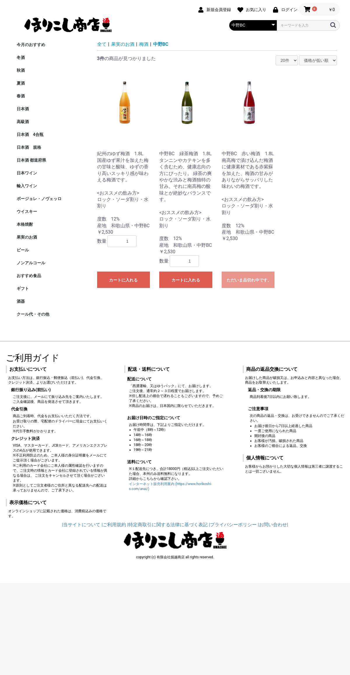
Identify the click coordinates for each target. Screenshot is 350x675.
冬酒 (21, 57)
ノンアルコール (31, 262)
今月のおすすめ (31, 44)
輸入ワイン (27, 185)
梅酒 (143, 44)
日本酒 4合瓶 (30, 134)
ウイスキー (27, 211)
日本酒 (23, 108)
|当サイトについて (81, 524)
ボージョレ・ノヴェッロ (39, 198)
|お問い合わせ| (273, 524)
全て (101, 44)
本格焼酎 (25, 224)
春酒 (21, 96)
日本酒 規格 (29, 147)
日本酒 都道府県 (31, 160)
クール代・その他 (33, 314)
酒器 (21, 301)
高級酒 (23, 121)
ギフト (23, 288)
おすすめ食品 (29, 275)
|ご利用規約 (114, 524)
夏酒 (21, 83)
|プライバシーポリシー (233, 524)
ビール (23, 250)
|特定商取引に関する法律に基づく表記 (167, 524)
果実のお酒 (27, 237)
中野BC (161, 44)
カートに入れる (123, 280)
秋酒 (21, 70)
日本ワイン (27, 173)
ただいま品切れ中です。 (249, 280)
